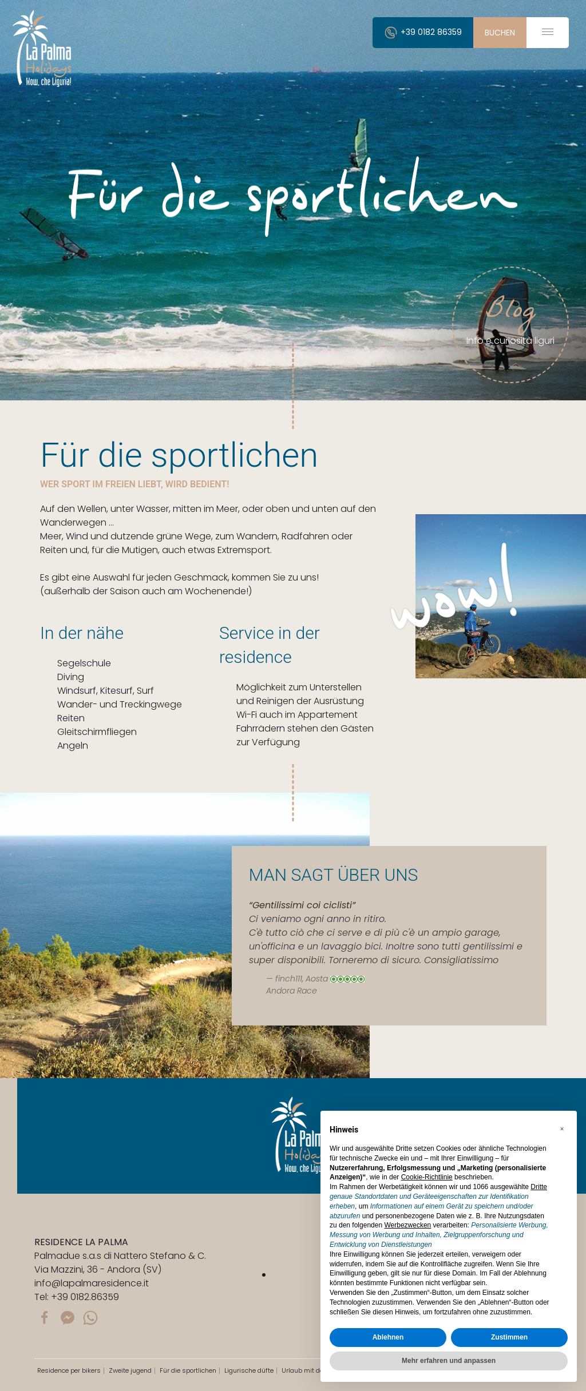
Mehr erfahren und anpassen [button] (449, 1361)
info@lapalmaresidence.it (91, 1283)
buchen (500, 32)
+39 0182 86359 (423, 32)
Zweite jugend (130, 1370)
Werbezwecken (407, 1225)
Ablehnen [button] (388, 1337)
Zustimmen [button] (509, 1337)
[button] (562, 1129)
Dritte (538, 1187)
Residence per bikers (69, 1370)
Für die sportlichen (188, 1370)
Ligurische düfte (249, 1370)
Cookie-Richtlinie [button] (427, 1177)
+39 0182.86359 (85, 1296)
